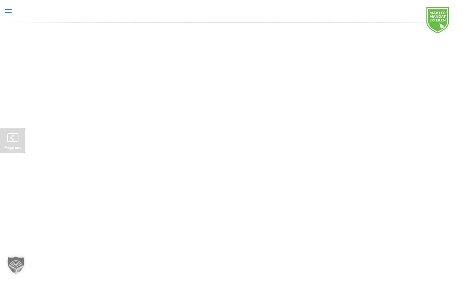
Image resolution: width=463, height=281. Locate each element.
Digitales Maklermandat (443, 23)
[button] (16, 265)
